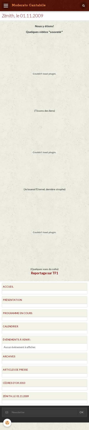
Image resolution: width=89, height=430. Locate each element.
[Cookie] (7, 423)
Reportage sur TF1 (44, 273)
